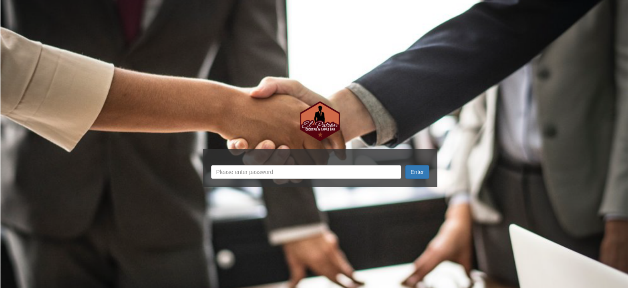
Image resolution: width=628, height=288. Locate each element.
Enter (417, 172)
